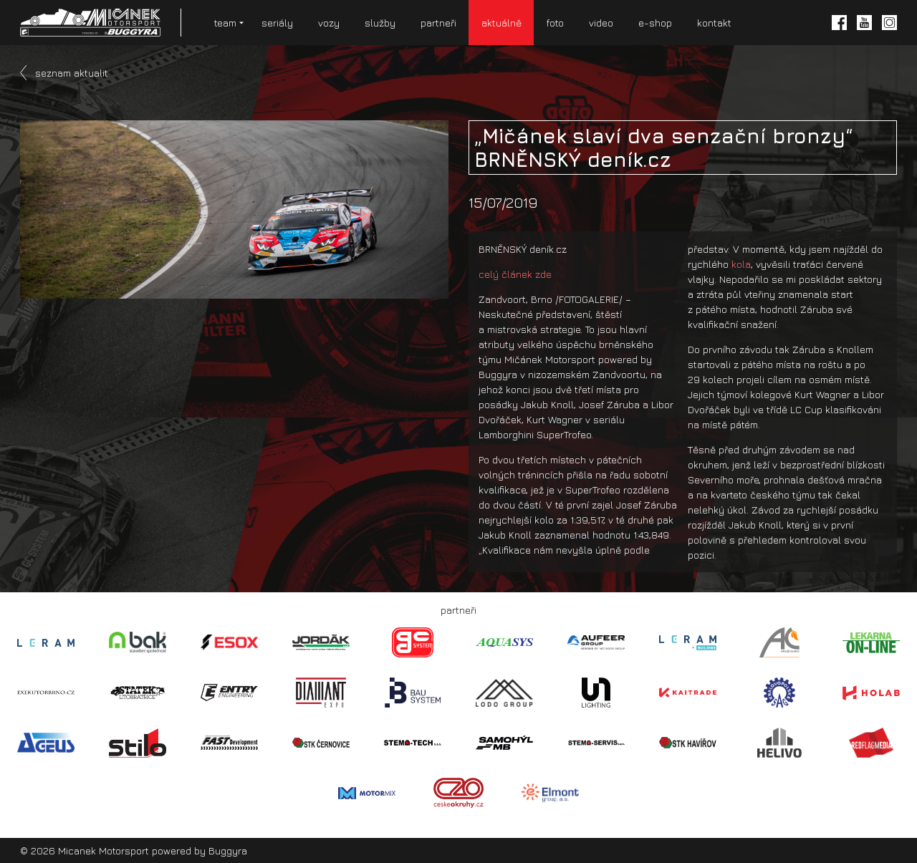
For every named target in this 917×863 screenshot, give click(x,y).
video (601, 22)
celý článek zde (515, 274)
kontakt (714, 22)
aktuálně (501, 22)
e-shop (655, 22)
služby (380, 22)
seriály (277, 22)
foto (555, 22)
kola (741, 264)
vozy (329, 22)
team (225, 22)
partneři (438, 22)
